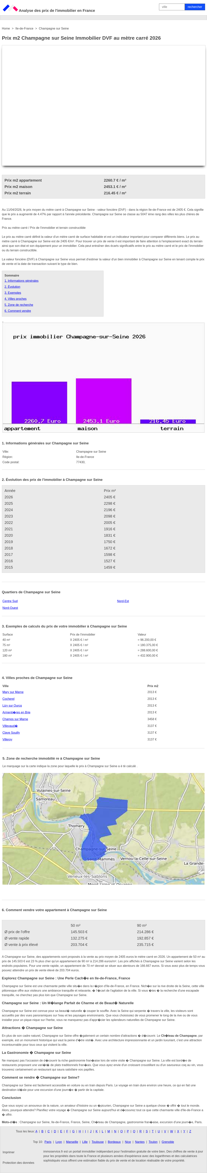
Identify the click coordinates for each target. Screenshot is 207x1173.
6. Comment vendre (18, 310)
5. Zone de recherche (19, 304)
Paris (48, 1141)
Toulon (153, 1141)
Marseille (72, 1141)
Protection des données (18, 1162)
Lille (85, 1141)
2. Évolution (12, 286)
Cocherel (8, 698)
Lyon (59, 1141)
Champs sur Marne (15, 719)
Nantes (140, 1141)
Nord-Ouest (10, 607)
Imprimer (8, 1152)
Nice (128, 1141)
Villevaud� (10, 725)
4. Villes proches (16, 298)
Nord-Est (123, 601)
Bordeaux (114, 1141)
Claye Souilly (11, 732)
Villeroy (7, 739)
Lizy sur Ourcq (12, 705)
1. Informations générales (22, 280)
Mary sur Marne (13, 692)
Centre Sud (10, 601)
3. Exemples (13, 292)
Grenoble (168, 1141)
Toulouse (98, 1141)
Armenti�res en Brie (16, 712)
